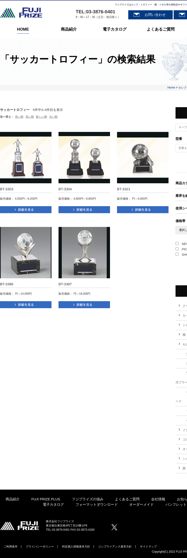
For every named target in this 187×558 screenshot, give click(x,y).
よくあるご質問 (161, 30)
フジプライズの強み (87, 499)
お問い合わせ (155, 15)
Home (171, 87)
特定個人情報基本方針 (76, 546)
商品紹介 (69, 30)
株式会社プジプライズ (19, 525)
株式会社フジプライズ (21, 12)
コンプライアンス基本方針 (115, 546)
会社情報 (158, 499)
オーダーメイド (141, 504)
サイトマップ (148, 546)
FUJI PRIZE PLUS (45, 499)
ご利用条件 (11, 546)
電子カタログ (115, 30)
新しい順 (41, 116)
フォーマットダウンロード (97, 504)
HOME (23, 30)
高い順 (30, 116)
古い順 (53, 116)
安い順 (19, 116)
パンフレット (176, 504)
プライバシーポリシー (40, 546)
